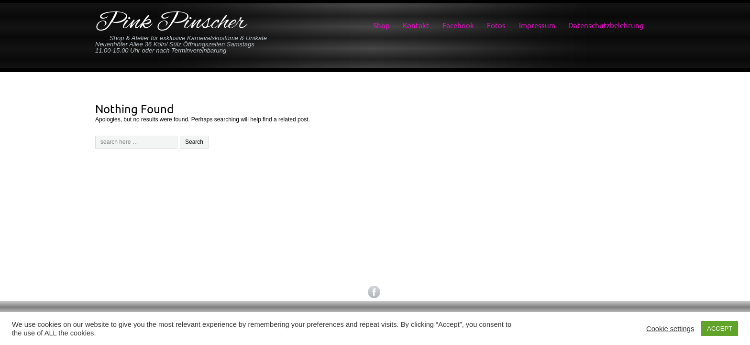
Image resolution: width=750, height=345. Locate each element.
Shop (381, 26)
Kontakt (416, 26)
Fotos (496, 26)
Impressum (537, 26)
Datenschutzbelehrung (606, 26)
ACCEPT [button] (719, 328)
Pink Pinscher (170, 23)
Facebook (458, 26)
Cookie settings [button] (670, 329)
